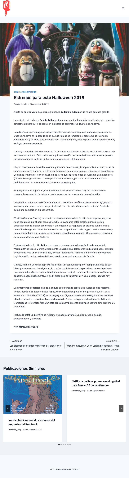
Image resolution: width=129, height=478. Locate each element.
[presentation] (32, 394)
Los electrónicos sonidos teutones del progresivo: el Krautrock (36, 345)
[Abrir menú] (123, 8)
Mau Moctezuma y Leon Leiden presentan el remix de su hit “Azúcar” (93, 345)
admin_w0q (22, 104)
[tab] (59, 444)
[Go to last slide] (8, 408)
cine (16, 92)
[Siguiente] (121, 408)
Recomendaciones (27, 92)
